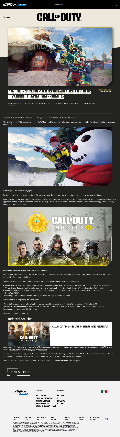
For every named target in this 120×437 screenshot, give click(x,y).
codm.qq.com (10, 309)
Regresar (6, 17)
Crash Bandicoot (42, 403)
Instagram (61, 401)
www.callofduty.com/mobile (15, 306)
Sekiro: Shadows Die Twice (46, 406)
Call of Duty (41, 396)
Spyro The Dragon (43, 401)
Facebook (60, 396)
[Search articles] (116, 5)
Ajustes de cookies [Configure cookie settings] (81, 419)
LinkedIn (60, 403)
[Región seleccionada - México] (104, 391)
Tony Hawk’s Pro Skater (45, 398)
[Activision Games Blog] (15, 5)
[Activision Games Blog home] (21, 392)
